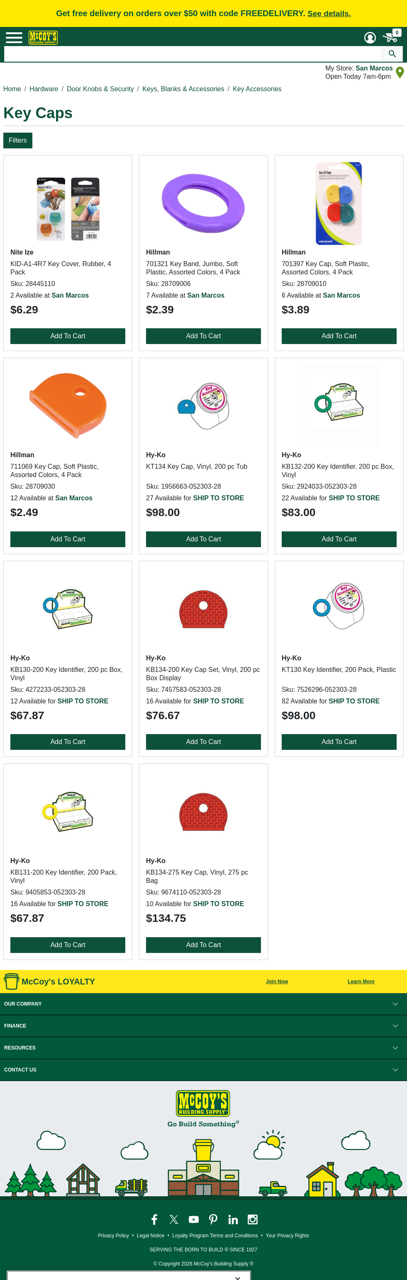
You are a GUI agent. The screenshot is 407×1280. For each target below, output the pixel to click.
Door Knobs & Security (100, 88)
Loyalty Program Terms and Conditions (215, 1236)
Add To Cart (67, 335)
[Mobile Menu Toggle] (14, 37)
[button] (203, 1004)
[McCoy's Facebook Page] (155, 1219)
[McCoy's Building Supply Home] (43, 37)
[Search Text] (193, 54)
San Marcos (374, 68)
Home (12, 88)
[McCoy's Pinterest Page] (213, 1219)
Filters (18, 140)
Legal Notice (151, 1236)
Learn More (361, 981)
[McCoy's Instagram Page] (252, 1219)
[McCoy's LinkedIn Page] (233, 1219)
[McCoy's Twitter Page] (174, 1219)
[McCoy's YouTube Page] (194, 1219)
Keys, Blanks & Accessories (183, 88)
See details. (329, 13)
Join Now (277, 981)
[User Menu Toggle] (370, 38)
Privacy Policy (113, 1236)
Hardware (43, 88)
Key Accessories (257, 88)
